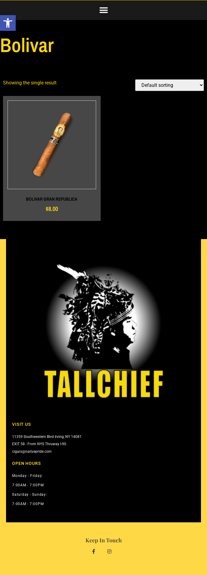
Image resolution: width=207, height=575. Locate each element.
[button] (103, 10)
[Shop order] (169, 85)
